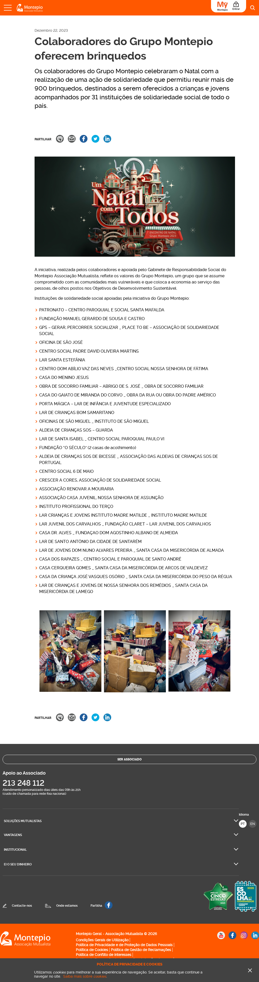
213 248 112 (23, 783)
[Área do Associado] (228, 6)
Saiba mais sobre (84, 976)
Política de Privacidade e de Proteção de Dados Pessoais (124, 945)
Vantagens (13, 835)
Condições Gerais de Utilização (102, 940)
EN (252, 824)
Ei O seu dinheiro (18, 864)
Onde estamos (67, 905)
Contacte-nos (22, 905)
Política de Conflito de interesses (103, 955)
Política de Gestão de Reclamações (141, 950)
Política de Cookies (92, 950)
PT (243, 824)
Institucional (15, 849)
